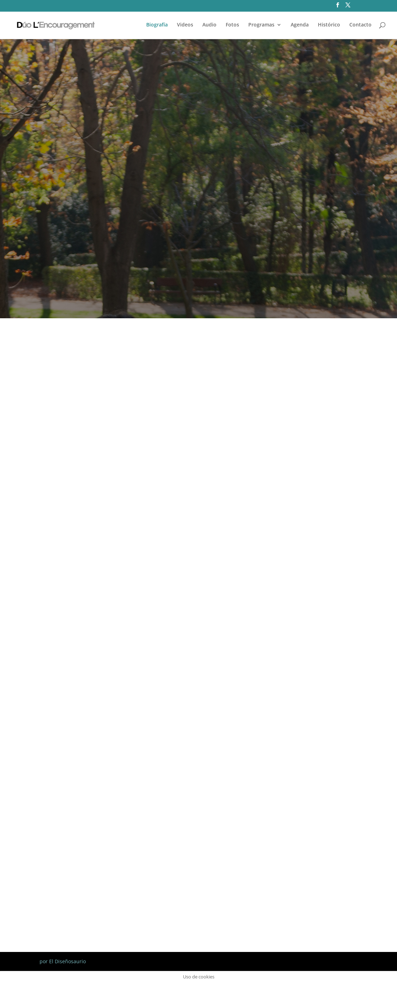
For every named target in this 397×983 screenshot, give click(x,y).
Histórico (329, 25)
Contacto (360, 25)
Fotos (232, 25)
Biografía (157, 25)
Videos (185, 25)
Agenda (300, 25)
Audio (209, 25)
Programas (261, 25)
